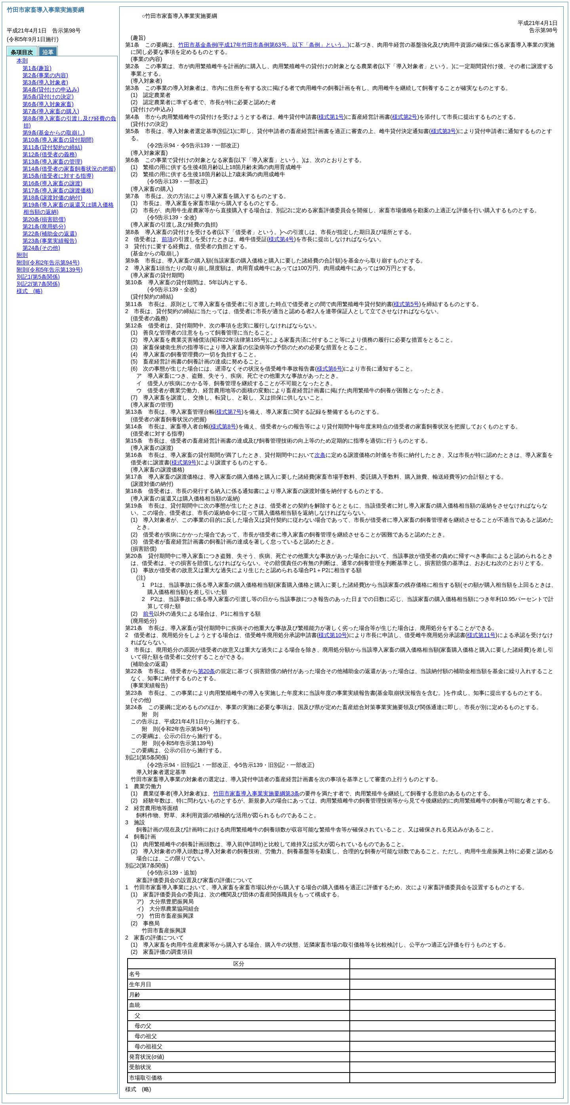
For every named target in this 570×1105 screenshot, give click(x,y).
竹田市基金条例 (263, 45)
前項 (167, 239)
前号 (148, 614)
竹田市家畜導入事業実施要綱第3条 (256, 793)
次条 (320, 455)
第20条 (206, 671)
